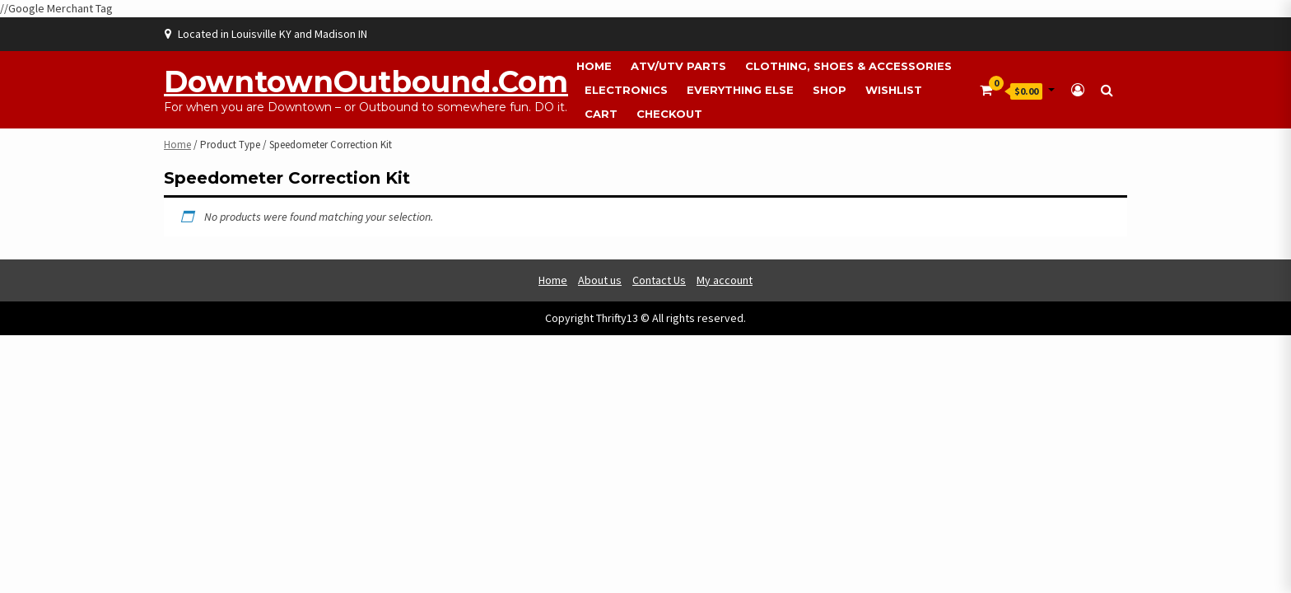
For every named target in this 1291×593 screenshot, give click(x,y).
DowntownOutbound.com (366, 81)
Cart (601, 113)
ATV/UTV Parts (678, 65)
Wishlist (893, 89)
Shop (829, 89)
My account (725, 280)
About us (600, 280)
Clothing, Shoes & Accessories (848, 65)
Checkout (669, 113)
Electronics (626, 89)
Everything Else (740, 89)
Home (594, 65)
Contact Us (659, 280)
